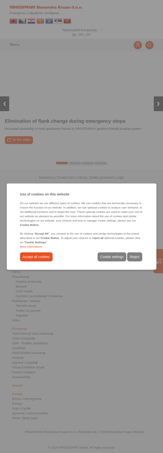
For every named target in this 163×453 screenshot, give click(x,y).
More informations (31, 246)
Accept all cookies (36, 257)
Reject (135, 257)
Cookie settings (112, 257)
